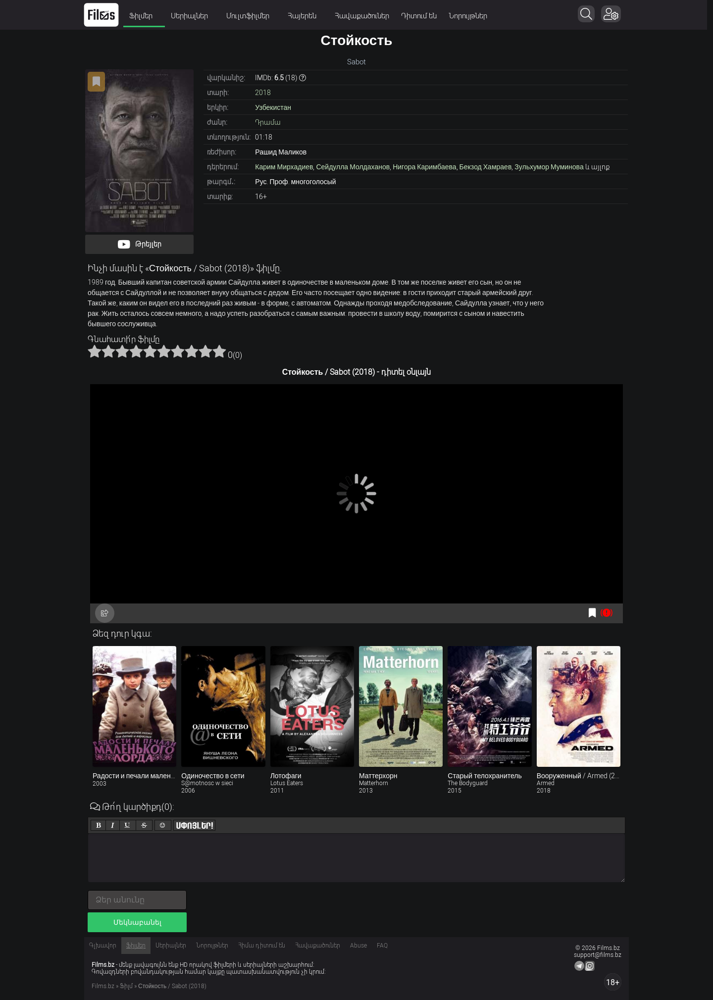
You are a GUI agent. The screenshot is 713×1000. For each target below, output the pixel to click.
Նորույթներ (471, 15)
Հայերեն (308, 15)
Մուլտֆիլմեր (254, 15)
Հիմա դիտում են (261, 945)
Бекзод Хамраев (485, 167)
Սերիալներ (195, 15)
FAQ (382, 945)
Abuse (358, 945)
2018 (263, 93)
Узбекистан (273, 107)
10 (219, 351)
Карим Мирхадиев (284, 167)
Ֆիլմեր (147, 15)
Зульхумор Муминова (548, 167)
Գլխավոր (102, 945)
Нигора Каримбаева (424, 167)
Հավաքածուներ (365, 15)
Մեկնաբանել (137, 922)
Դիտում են (422, 15)
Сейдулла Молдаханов (353, 167)
